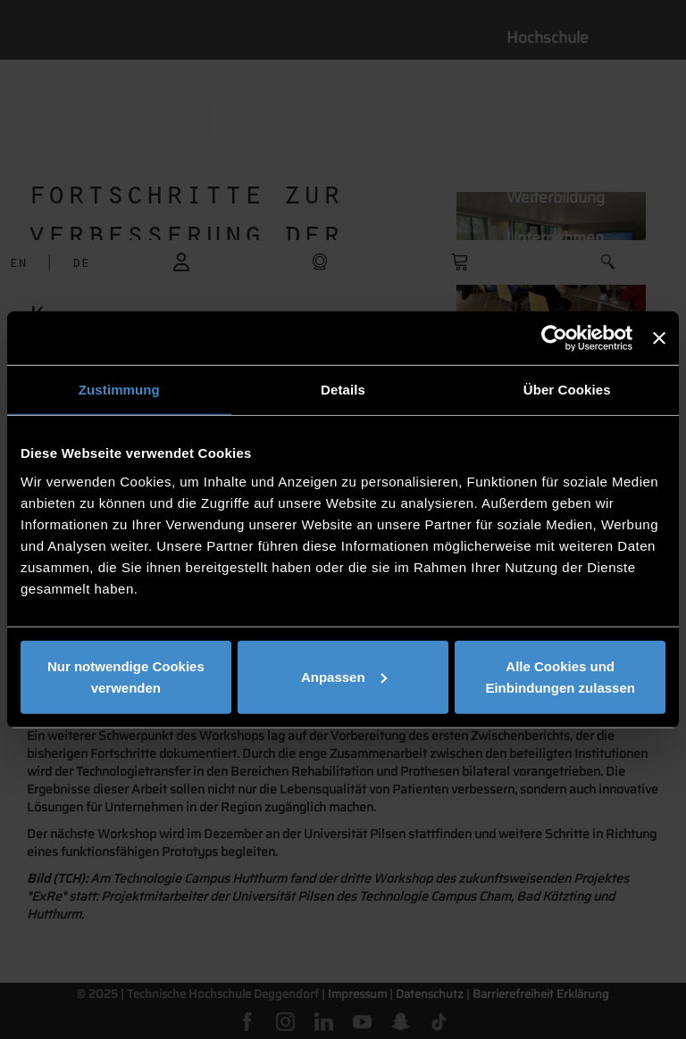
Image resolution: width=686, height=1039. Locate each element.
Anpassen (344, 676)
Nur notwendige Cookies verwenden (126, 676)
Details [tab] (343, 389)
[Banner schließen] (659, 338)
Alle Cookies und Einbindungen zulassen (560, 676)
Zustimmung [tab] (119, 389)
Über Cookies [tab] (567, 389)
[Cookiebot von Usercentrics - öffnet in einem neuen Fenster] (554, 338)
